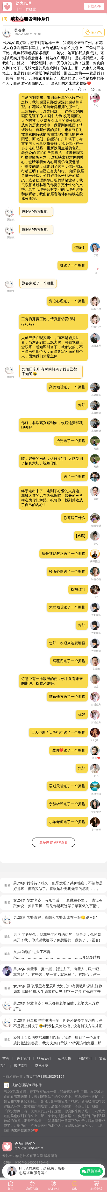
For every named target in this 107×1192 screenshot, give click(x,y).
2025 (52, 1076)
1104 (60, 1076)
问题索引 (85, 1058)
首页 (5, 1058)
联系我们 (44, 1058)
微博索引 (21, 1066)
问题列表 (40, 1076)
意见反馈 (64, 1058)
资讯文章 (41, 1066)
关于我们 (23, 1058)
